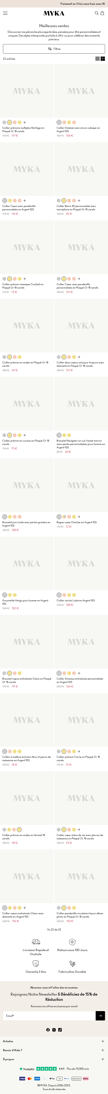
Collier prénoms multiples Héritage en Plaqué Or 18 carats (23, 129)
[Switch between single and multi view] (100, 59)
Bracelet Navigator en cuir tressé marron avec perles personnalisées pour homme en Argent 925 (81, 444)
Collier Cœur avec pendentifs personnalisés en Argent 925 (19, 208)
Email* (10, 1015)
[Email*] (49, 1015)
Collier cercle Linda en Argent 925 (76, 600)
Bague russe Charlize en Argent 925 (77, 522)
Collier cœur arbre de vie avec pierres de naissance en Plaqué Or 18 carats (80, 837)
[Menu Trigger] (5, 13)
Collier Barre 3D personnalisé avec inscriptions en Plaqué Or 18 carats (76, 208)
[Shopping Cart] (103, 13)
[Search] (97, 13)
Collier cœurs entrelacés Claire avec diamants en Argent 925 (23, 915)
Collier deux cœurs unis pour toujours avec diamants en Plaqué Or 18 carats (80, 364)
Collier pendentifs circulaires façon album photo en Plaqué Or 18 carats (80, 915)
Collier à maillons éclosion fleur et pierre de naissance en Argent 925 (26, 758)
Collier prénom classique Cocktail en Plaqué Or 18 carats (22, 286)
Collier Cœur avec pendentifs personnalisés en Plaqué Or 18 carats (77, 286)
